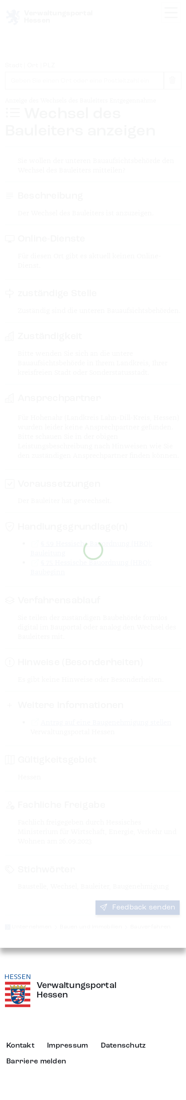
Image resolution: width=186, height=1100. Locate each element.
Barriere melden (36, 1061)
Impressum (67, 1045)
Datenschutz (123, 1045)
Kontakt (20, 1045)
